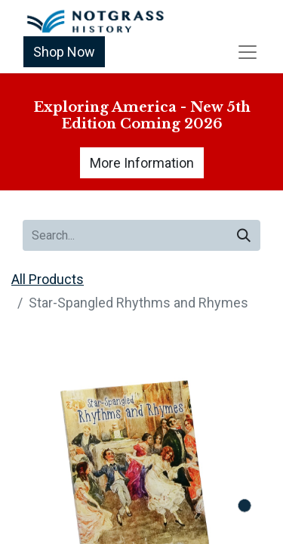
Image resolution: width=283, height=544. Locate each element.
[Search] (243, 235)
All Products (47, 279)
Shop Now (64, 52)
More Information (142, 163)
